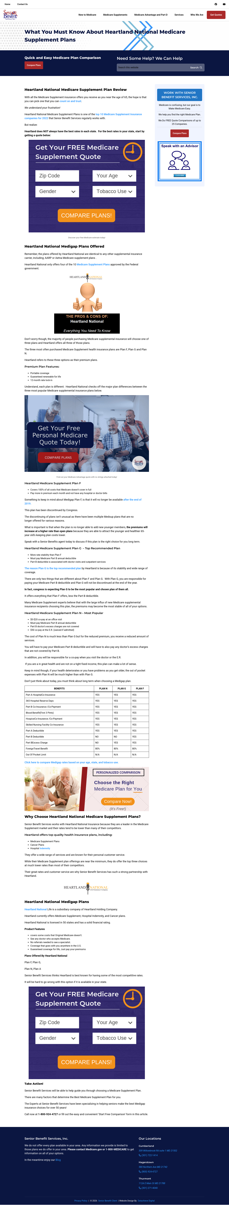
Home (7, 4)
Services (179, 14)
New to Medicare (87, 14)
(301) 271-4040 (148, 1188)
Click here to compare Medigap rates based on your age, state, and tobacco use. (72, 762)
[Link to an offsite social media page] (215, 4)
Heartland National (36, 909)
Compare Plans (34, 65)
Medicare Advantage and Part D (151, 14)
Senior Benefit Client (107, 1201)
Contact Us (22, 4)
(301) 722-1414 (148, 1155)
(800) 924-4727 (148, 1171)
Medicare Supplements (115, 14)
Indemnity (45, 848)
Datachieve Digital (146, 1201)
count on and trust (70, 101)
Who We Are (197, 14)
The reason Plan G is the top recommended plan (53, 568)
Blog (58, 1159)
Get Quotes (216, 14)
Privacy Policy (80, 1201)
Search (196, 67)
